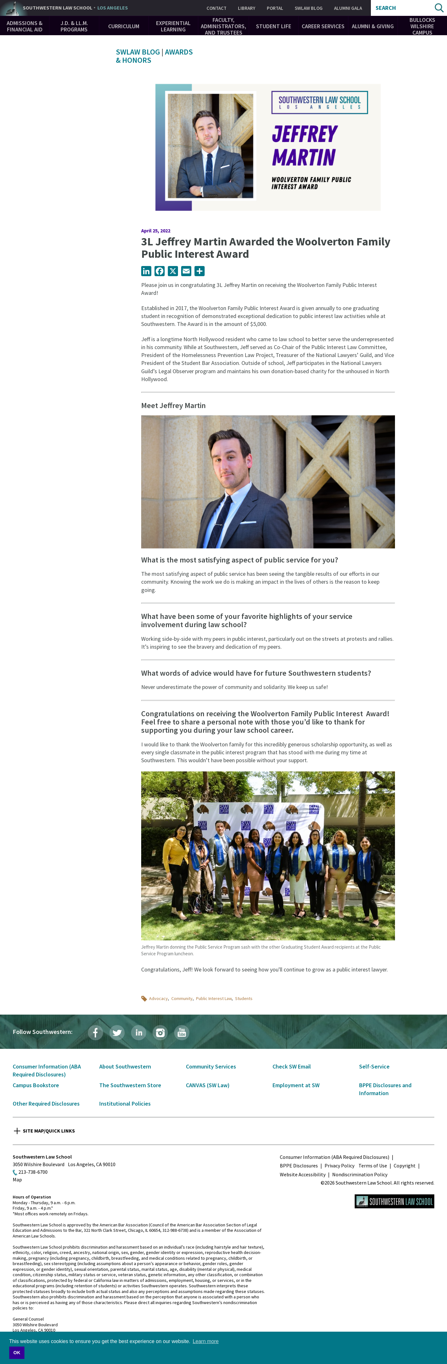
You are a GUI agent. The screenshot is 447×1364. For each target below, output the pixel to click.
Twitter (117, 1032)
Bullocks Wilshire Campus (422, 26)
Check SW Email (292, 1066)
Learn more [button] (206, 1341)
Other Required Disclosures (46, 1103)
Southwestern (75, 8)
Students (244, 998)
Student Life (273, 26)
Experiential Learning (173, 26)
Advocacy (158, 998)
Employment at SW (296, 1085)
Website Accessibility (302, 1174)
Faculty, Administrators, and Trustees (223, 26)
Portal (275, 8)
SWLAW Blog (309, 8)
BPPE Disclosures (299, 1165)
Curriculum (123, 26)
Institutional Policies (125, 1103)
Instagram (160, 1032)
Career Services (323, 26)
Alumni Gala (348, 8)
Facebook (95, 1032)
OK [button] (16, 1352)
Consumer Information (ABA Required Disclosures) (334, 1157)
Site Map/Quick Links (49, 1130)
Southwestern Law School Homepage (394, 1201)
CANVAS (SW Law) (208, 1085)
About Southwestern (125, 1066)
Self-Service (374, 1066)
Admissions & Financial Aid (25, 26)
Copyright (405, 1165)
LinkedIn (138, 1032)
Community (182, 998)
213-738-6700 (33, 1172)
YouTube (181, 1032)
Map (17, 1179)
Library (246, 8)
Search (386, 8)
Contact (217, 8)
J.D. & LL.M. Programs (74, 26)
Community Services (211, 1066)
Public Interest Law (214, 998)
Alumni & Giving (373, 26)
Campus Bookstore (36, 1085)
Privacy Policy (339, 1165)
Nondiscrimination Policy (359, 1174)
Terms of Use (372, 1165)
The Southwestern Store (130, 1085)
